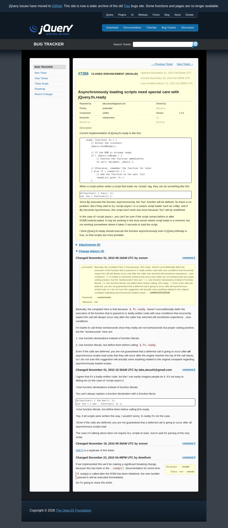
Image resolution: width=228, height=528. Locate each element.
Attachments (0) (89, 244)
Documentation (132, 27)
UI (132, 14)
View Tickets (41, 78)
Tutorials (151, 27)
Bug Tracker (169, 27)
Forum (156, 14)
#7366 (83, 73)
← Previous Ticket (162, 64)
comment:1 (188, 257)
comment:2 (188, 369)
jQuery (109, 14)
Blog (167, 14)
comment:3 (188, 443)
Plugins (122, 14)
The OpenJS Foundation (73, 510)
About (177, 14)
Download (112, 27)
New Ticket (41, 72)
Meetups (143, 14)
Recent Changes (44, 94)
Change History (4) (91, 251)
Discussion (187, 27)
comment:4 (188, 457)
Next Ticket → (185, 64)
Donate (189, 14)
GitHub (57, 6)
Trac (127, 6)
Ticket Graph (42, 83)
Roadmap (40, 89)
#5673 (79, 450)
